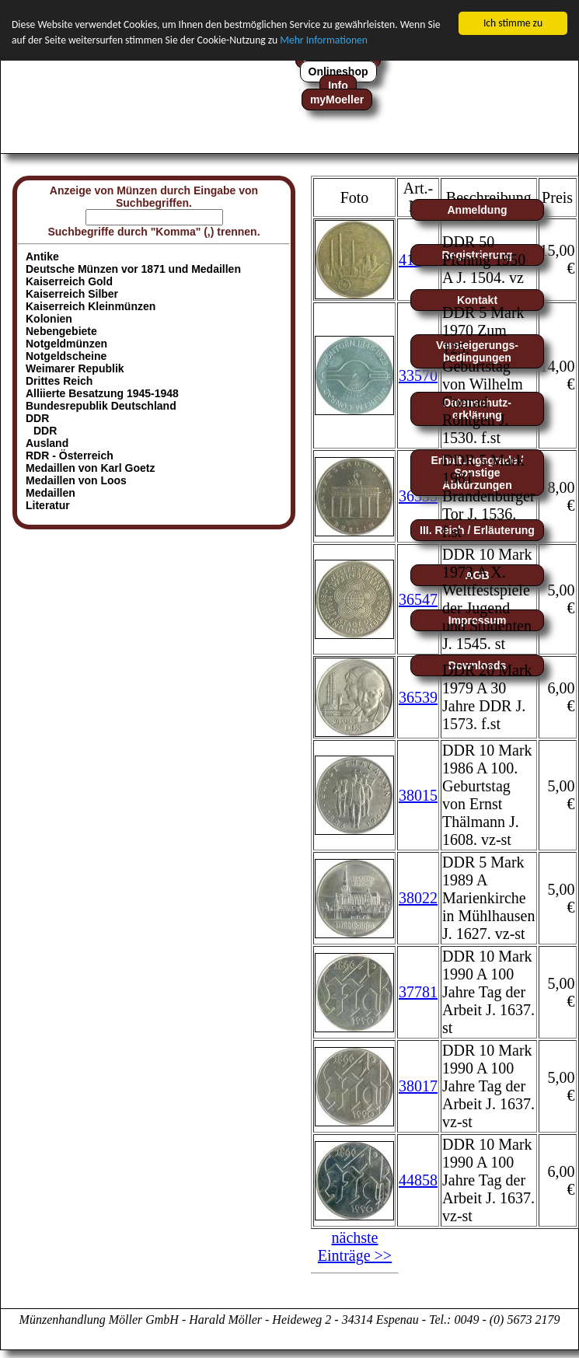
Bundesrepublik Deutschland (101, 406)
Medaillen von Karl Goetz (90, 468)
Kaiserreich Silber (72, 294)
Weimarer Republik (75, 368)
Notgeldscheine (66, 356)
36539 (418, 696)
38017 (418, 1085)
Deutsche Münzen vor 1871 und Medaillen (133, 269)
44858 (418, 1180)
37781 (418, 991)
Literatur (48, 505)
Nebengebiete (61, 331)
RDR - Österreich (69, 455)
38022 (418, 897)
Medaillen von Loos (76, 480)
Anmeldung (477, 210)
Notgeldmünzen (66, 343)
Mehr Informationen (324, 40)
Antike (42, 256)
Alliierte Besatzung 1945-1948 (102, 393)
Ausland (47, 443)
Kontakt (477, 300)
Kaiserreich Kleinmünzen (90, 306)
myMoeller (337, 99)
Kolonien (49, 318)
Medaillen (50, 493)
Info (338, 85)
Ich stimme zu (512, 23)
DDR (45, 430)
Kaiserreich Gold (69, 281)
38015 (418, 794)
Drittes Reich (59, 381)
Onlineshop (338, 71)
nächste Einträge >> (355, 1246)
